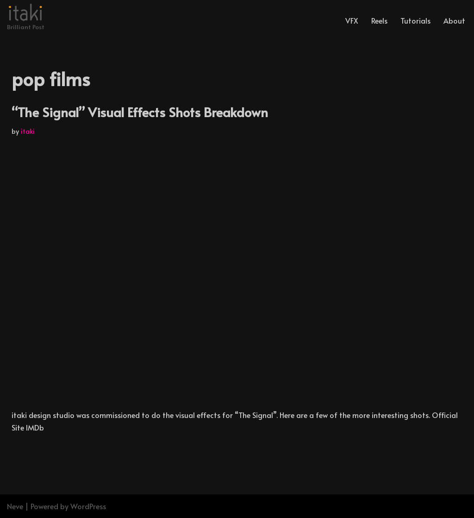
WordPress (88, 506)
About (454, 20)
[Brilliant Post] (25, 18)
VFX (351, 20)
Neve (15, 506)
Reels (379, 20)
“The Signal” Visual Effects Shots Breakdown (140, 112)
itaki (28, 131)
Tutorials (415, 20)
